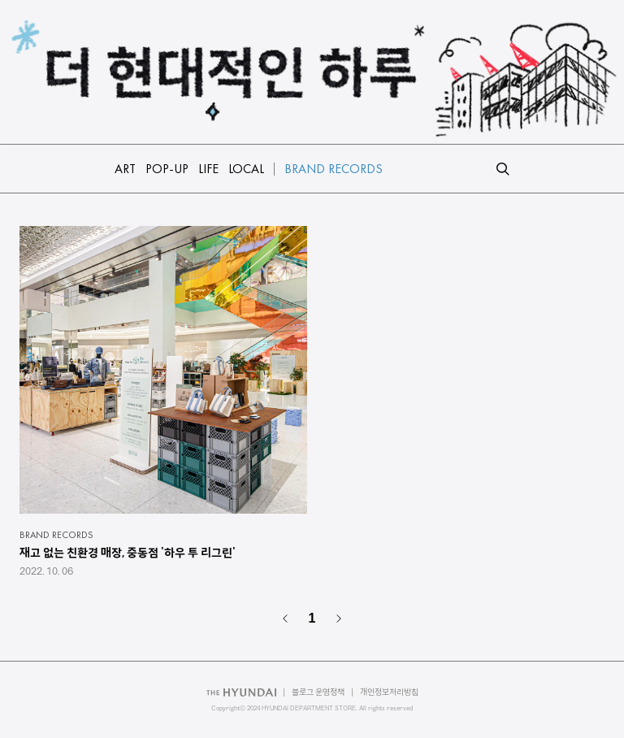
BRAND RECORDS (56, 535)
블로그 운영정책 (318, 692)
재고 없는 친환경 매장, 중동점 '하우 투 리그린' (128, 552)
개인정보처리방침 (389, 692)
